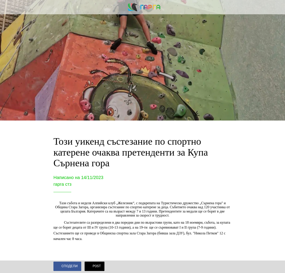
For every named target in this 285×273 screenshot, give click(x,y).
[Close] (7, 7)
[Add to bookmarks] (226, 266)
